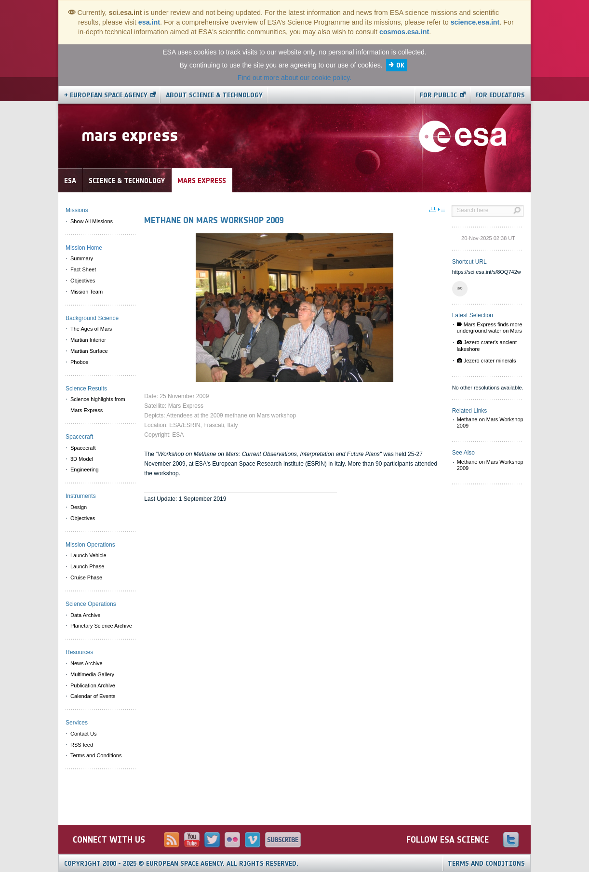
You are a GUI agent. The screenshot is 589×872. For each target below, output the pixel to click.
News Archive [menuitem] (86, 663)
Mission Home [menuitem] (84, 247)
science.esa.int (475, 22)
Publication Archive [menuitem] (92, 685)
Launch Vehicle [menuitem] (88, 555)
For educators (500, 95)
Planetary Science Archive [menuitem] (101, 626)
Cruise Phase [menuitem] (86, 577)
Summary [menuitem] (81, 258)
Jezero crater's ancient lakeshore (487, 345)
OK (400, 65)
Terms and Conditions (486, 863)
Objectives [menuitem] (82, 280)
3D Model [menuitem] (81, 459)
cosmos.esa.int (404, 32)
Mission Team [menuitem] (86, 292)
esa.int (149, 22)
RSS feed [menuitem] (81, 745)
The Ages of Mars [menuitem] (91, 329)
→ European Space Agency (105, 95)
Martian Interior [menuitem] (88, 340)
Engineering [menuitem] (84, 469)
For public (438, 95)
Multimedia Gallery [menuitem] (92, 674)
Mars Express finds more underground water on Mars (489, 328)
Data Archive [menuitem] (85, 615)
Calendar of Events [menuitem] (93, 696)
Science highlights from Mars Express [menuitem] (97, 404)
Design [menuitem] (78, 507)
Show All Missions (91, 221)
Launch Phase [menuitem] (87, 566)
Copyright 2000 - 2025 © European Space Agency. (181, 863)
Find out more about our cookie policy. (294, 77)
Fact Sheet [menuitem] (83, 269)
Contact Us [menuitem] (83, 734)
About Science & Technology (214, 95)
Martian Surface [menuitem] (89, 351)
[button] (460, 288)
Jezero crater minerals (486, 360)
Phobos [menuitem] (79, 362)
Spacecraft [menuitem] (83, 448)
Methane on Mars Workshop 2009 (490, 422)
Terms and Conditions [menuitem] (95, 755)
